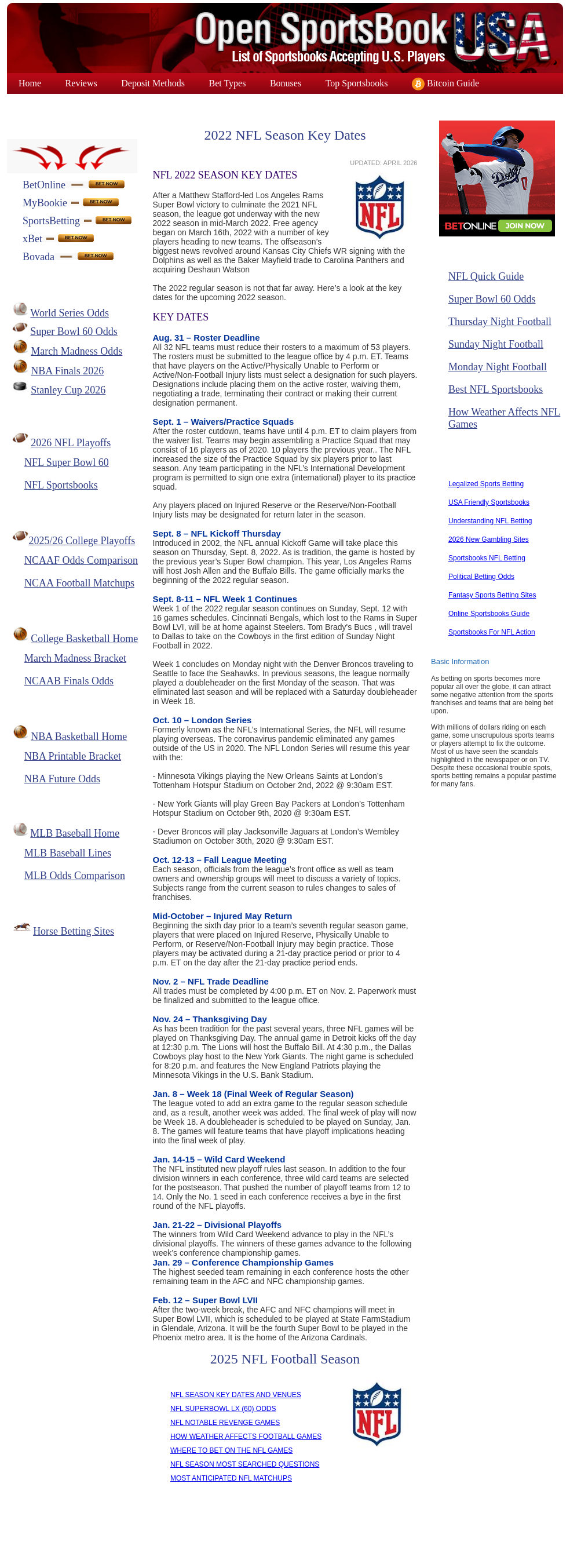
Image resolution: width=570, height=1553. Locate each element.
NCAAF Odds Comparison (81, 560)
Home (30, 83)
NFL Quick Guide (486, 276)
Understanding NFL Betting (490, 521)
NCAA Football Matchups (79, 583)
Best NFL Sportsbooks (495, 389)
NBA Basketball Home (79, 736)
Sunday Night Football (495, 344)
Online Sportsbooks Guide (488, 614)
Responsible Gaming (411, 1532)
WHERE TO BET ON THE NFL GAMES (231, 1450)
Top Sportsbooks (357, 83)
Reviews (81, 83)
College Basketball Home (84, 638)
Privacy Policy (324, 1532)
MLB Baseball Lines (67, 853)
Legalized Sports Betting (486, 484)
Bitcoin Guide (445, 84)
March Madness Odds (76, 351)
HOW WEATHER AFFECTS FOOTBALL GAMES (245, 1436)
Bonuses (285, 83)
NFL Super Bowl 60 (66, 462)
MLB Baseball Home (74, 833)
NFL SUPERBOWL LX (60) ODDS (223, 1409)
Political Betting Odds (481, 577)
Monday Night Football (497, 367)
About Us (136, 1532)
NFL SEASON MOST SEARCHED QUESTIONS (244, 1464)
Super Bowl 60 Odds (74, 331)
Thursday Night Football (499, 321)
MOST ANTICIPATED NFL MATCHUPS (231, 1478)
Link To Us (256, 1532)
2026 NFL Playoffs (71, 443)
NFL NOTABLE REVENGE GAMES (225, 1423)
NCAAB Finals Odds (69, 681)
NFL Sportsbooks (61, 485)
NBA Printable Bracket (72, 756)
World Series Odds (69, 313)
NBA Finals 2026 (67, 371)
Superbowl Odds (50, 104)
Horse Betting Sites (73, 931)
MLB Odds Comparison (74, 875)
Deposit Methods (153, 83)
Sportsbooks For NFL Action (491, 632)
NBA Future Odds (62, 779)
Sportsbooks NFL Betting (486, 558)
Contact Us (196, 1532)
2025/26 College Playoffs (82, 540)
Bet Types (227, 83)
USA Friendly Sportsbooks (488, 502)
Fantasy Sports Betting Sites (492, 595)
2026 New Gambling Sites (488, 539)
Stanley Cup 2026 (68, 390)
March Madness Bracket (75, 658)
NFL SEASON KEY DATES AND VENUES (235, 1395)
